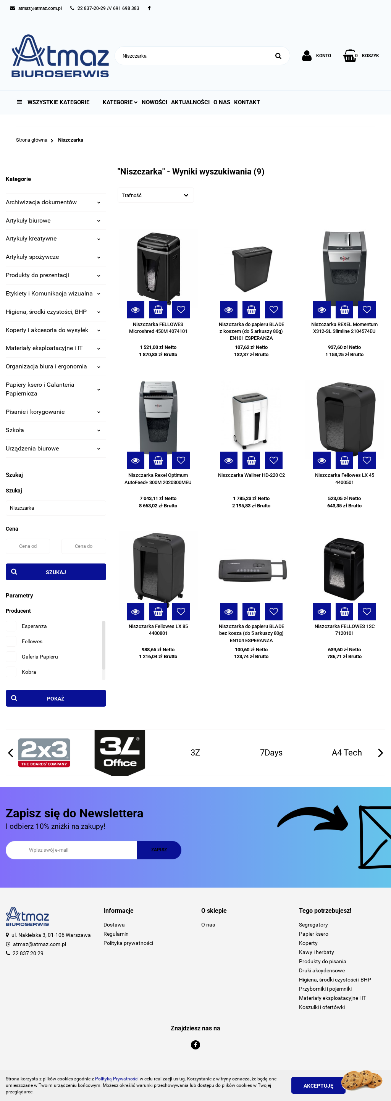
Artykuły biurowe (53, 220)
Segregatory (313, 925)
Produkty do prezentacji (53, 275)
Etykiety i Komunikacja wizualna (53, 293)
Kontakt (247, 102)
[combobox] (156, 195)
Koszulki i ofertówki (322, 1007)
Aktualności (190, 102)
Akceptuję (318, 1086)
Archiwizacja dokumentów (53, 202)
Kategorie (120, 102)
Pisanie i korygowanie (53, 411)
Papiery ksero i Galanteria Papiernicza (53, 389)
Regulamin (116, 934)
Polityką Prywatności (117, 1079)
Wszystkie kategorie (53, 102)
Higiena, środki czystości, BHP (53, 311)
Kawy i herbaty (316, 952)
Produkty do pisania (322, 961)
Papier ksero (313, 934)
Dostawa (114, 925)
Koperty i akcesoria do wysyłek (53, 330)
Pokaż (56, 699)
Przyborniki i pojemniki (325, 989)
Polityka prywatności (128, 943)
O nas (221, 102)
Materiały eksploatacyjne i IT (53, 348)
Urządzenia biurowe (53, 448)
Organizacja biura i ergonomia (53, 366)
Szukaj (56, 572)
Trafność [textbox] (132, 195)
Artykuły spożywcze (53, 256)
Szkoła (53, 430)
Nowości (154, 102)
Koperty (308, 943)
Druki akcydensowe (322, 970)
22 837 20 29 (28, 953)
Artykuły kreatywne (53, 238)
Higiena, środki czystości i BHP (335, 980)
